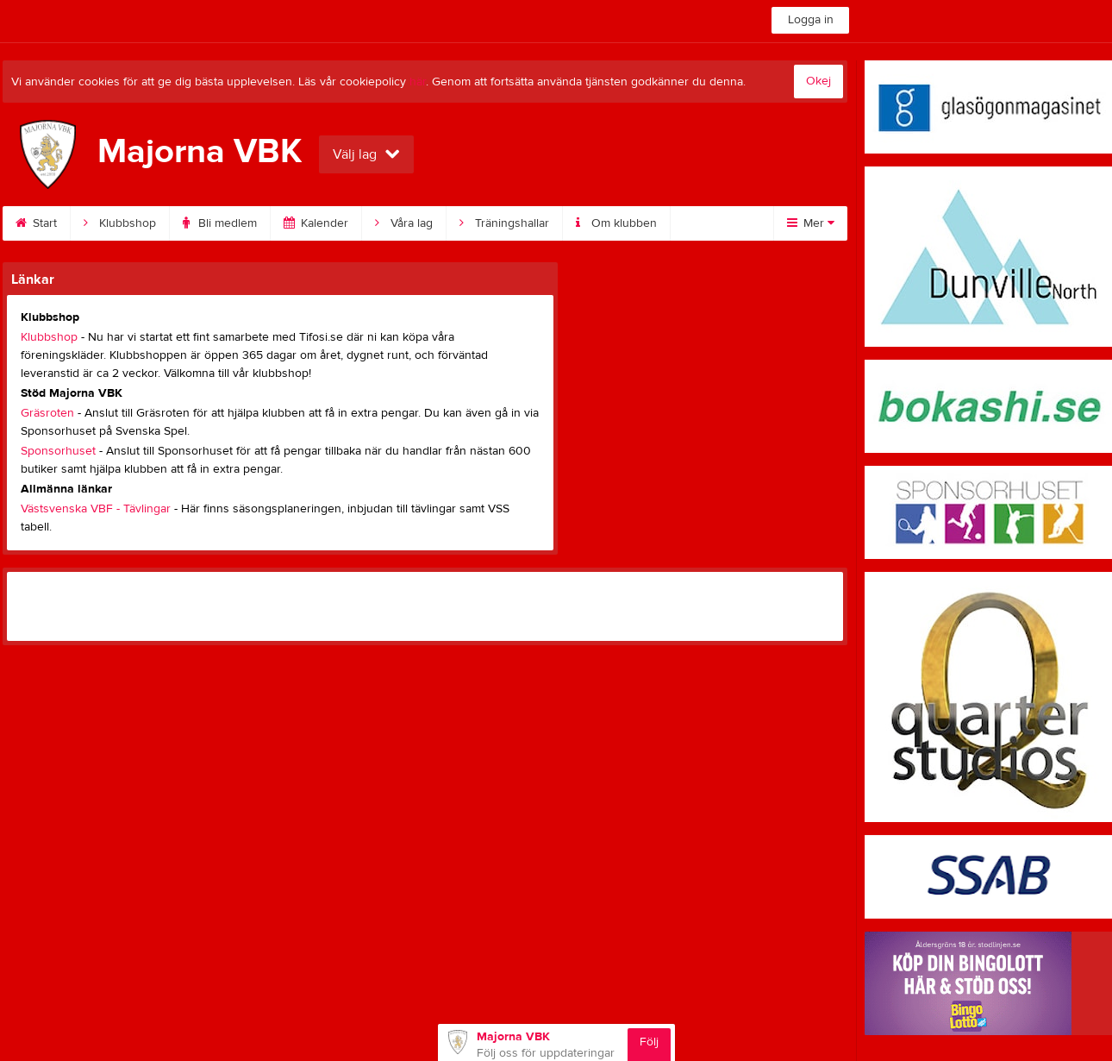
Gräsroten (47, 413)
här (417, 82)
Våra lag (404, 223)
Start (36, 223)
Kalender (316, 223)
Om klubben (616, 223)
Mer (810, 223)
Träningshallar (504, 223)
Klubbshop (120, 223)
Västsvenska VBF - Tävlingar (96, 509)
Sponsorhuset (58, 451)
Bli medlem (220, 223)
